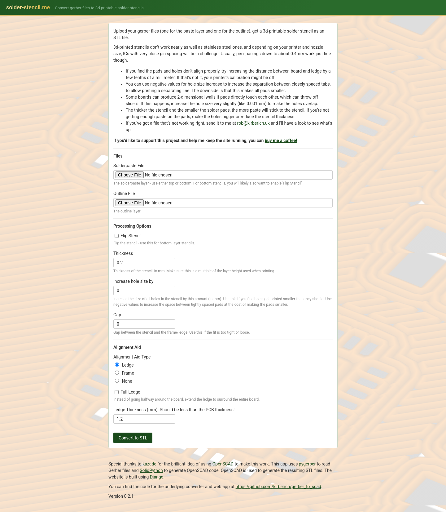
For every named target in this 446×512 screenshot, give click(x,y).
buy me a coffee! (281, 140)
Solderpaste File (128, 165)
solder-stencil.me (28, 7)
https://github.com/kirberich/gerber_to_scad (278, 486)
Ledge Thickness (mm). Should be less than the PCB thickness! (173, 409)
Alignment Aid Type (132, 356)
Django (157, 476)
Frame (124, 373)
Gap (117, 314)
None (123, 381)
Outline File (124, 193)
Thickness (123, 253)
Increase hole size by (133, 281)
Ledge (124, 365)
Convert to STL (133, 437)
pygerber (307, 463)
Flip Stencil (128, 235)
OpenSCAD (223, 463)
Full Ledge (127, 392)
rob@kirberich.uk (253, 123)
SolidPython (151, 470)
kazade (149, 463)
